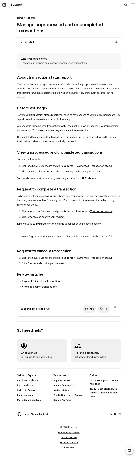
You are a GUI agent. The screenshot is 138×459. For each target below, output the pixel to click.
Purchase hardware (27, 380)
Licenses (69, 447)
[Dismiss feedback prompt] (115, 307)
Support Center (61, 380)
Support (16, 4)
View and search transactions (39, 286)
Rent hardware (25, 385)
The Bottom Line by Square (68, 395)
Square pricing (25, 395)
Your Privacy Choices (69, 432)
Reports (31, 18)
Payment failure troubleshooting (41, 281)
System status (61, 390)
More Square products (29, 400)
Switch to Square (26, 390)
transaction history (82, 196)
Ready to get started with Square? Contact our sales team (104, 393)
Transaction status (101, 166)
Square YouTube (62, 400)
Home (20, 18)
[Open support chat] (129, 450)
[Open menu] (133, 5)
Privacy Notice (69, 437)
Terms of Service (69, 442)
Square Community (63, 385)
